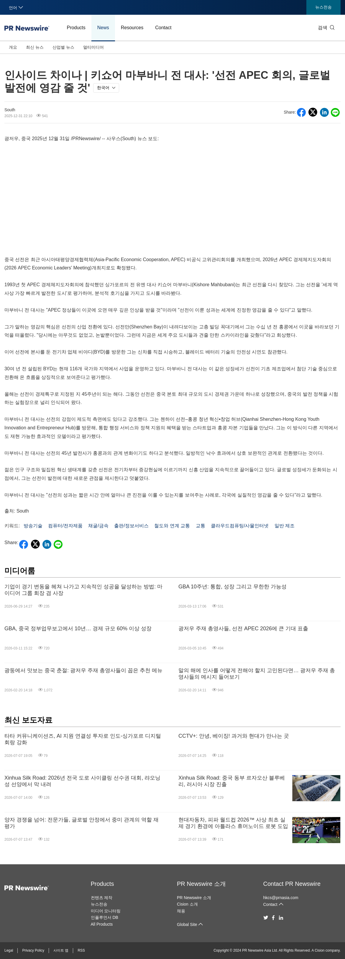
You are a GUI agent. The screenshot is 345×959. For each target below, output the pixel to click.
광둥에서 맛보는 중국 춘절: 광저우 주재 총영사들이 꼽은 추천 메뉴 (83, 670)
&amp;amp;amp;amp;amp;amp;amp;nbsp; (172, 197)
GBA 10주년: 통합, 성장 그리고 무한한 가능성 (232, 587)
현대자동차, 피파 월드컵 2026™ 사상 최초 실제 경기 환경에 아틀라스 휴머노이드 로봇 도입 (233, 823)
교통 (200, 525)
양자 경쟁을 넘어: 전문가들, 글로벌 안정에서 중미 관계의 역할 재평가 (81, 823)
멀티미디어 (93, 47)
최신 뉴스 (35, 47)
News (103, 27)
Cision (319, 950)
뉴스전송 (323, 7)
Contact (163, 27)
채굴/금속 (98, 525)
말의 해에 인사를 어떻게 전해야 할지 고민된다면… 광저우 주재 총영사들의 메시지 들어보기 (256, 673)
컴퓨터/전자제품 (65, 525)
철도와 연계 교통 (172, 525)
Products (76, 27)
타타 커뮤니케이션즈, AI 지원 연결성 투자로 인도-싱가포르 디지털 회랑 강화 (82, 739)
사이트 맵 (60, 950)
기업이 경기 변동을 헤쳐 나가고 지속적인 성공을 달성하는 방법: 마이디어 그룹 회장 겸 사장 (83, 590)
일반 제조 (285, 525)
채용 (181, 911)
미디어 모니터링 (106, 911)
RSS (81, 950)
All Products (102, 924)
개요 (13, 47)
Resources (132, 27)
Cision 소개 (187, 904)
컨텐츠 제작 (102, 897)
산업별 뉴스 (63, 47)
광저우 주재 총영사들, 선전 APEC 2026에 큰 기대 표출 (243, 628)
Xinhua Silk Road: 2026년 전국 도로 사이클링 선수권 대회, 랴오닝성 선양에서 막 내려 (82, 781)
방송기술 (33, 525)
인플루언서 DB (104, 917)
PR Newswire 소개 (201, 884)
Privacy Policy (33, 950)
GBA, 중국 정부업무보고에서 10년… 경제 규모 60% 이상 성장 (78, 628)
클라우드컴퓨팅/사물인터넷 (240, 525)
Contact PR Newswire (292, 884)
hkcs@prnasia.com (280, 897)
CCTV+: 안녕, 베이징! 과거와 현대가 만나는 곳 (233, 736)
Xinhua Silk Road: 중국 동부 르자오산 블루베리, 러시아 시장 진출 (231, 781)
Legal (8, 950)
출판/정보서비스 (131, 525)
